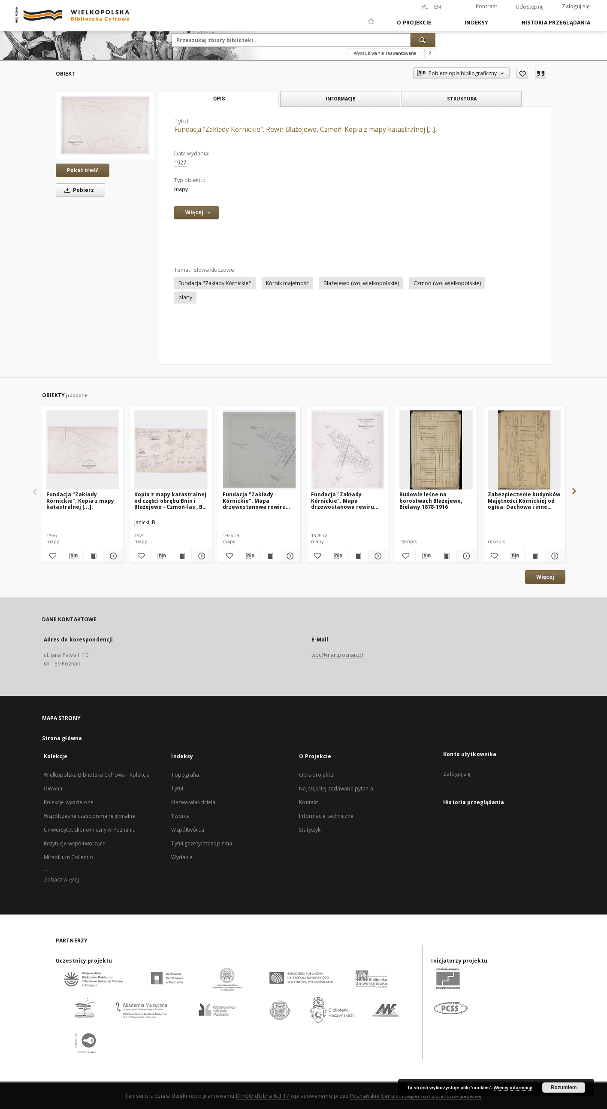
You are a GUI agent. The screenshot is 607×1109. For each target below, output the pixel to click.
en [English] (437, 6)
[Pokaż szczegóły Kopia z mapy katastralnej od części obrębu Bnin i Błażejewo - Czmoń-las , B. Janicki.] (200, 556)
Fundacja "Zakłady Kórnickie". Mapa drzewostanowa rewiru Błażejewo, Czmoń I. (342, 500)
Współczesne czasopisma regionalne (90, 816)
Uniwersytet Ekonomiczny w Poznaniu (90, 829)
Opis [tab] (219, 99)
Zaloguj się (576, 6)
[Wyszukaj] (423, 40)
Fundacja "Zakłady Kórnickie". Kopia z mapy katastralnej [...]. (80, 500)
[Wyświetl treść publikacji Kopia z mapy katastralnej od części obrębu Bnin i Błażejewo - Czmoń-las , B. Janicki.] (181, 556)
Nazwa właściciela (193, 802)
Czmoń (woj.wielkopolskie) (447, 283)
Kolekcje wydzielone (69, 802)
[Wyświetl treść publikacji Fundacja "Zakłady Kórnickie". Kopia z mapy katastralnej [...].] (93, 556)
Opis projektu (316, 774)
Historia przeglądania (556, 22)
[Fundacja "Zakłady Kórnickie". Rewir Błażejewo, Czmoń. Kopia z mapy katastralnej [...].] (105, 125)
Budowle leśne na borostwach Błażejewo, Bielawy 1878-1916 (430, 500)
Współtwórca (187, 829)
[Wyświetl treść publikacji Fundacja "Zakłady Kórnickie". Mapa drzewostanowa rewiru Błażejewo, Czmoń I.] (358, 556)
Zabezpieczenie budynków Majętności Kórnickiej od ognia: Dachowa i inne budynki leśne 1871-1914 (524, 500)
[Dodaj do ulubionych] (522, 73)
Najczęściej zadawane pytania (336, 788)
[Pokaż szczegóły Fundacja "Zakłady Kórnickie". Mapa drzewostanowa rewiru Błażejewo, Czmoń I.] (377, 556)
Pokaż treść (82, 170)
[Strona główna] (370, 22)
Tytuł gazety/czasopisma (201, 843)
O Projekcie (414, 22)
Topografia (185, 774)
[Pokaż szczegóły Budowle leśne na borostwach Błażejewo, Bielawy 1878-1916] (466, 556)
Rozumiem (564, 1088)
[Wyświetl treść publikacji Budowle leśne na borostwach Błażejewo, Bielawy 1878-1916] (446, 556)
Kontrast (486, 6)
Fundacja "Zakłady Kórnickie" (214, 283)
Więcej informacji (513, 1087)
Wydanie (182, 857)
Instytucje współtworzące (75, 843)
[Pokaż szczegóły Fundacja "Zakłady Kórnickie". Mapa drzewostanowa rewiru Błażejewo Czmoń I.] (289, 556)
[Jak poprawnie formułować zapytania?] (429, 53)
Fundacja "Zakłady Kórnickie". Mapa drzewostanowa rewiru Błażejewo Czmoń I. (254, 500)
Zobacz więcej (61, 879)
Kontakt (308, 802)
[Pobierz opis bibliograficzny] (72, 556)
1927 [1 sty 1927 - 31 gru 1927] (180, 162)
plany (185, 297)
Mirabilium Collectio (68, 857)
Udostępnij (530, 6)
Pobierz (77, 190)
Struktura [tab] (462, 98)
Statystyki (310, 829)
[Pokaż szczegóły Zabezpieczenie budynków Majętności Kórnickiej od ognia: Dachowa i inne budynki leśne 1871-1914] (554, 556)
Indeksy (476, 22)
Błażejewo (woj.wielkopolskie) (361, 283)
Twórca (180, 816)
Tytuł (177, 788)
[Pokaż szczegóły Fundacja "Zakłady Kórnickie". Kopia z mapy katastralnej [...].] (112, 556)
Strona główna (62, 738)
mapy (181, 189)
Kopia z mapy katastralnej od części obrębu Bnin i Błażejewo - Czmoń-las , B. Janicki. (170, 500)
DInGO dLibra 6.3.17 (263, 1096)
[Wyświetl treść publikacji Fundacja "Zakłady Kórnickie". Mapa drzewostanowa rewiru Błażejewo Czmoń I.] (270, 556)
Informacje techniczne (326, 816)
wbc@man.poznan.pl (337, 655)
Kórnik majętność (287, 283)
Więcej (545, 576)
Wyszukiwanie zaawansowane (385, 53)
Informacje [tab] (340, 98)
